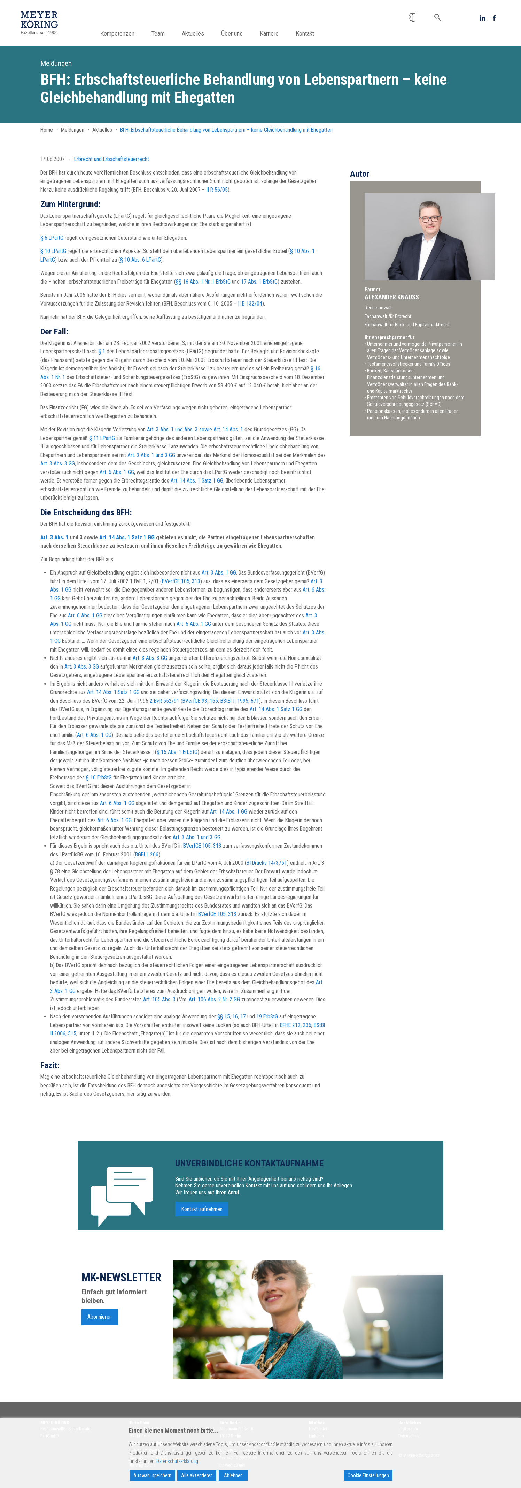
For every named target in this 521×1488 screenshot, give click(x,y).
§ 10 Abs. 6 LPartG (140, 259)
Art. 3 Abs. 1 (54, 537)
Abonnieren (99, 1320)
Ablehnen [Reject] (233, 1475)
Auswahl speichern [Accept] (152, 1475)
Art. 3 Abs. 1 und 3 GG (151, 455)
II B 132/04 (250, 303)
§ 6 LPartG (51, 237)
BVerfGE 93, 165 (200, 700)
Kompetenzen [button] (124, 33)
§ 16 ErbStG (99, 777)
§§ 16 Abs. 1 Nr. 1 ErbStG (203, 281)
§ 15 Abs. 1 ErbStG (177, 752)
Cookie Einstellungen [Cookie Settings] (368, 1475)
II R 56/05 (217, 189)
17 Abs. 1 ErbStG (259, 281)
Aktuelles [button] (200, 33)
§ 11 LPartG (102, 438)
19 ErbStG (267, 1016)
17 (243, 1016)
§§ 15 (223, 1016)
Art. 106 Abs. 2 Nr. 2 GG (214, 999)
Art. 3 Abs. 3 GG (57, 463)
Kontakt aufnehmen (202, 1212)
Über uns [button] (239, 33)
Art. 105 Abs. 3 (159, 999)
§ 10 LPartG (53, 251)
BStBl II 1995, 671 (239, 700)
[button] (411, 17)
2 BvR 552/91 (164, 700)
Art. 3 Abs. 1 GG (219, 572)
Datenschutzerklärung (177, 1461)
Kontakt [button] (312, 33)
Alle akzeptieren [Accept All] (197, 1475)
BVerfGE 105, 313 (181, 581)
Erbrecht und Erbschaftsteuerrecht (111, 159)
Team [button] (165, 33)
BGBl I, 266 (146, 854)
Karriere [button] (276, 33)
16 (235, 1016)
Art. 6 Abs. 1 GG (117, 472)
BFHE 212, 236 (295, 1025)
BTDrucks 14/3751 (267, 862)
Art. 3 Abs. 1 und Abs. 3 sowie (179, 429)
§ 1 (101, 351)
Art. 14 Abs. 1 (228, 429)
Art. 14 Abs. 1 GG (228, 811)
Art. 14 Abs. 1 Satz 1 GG (197, 480)
